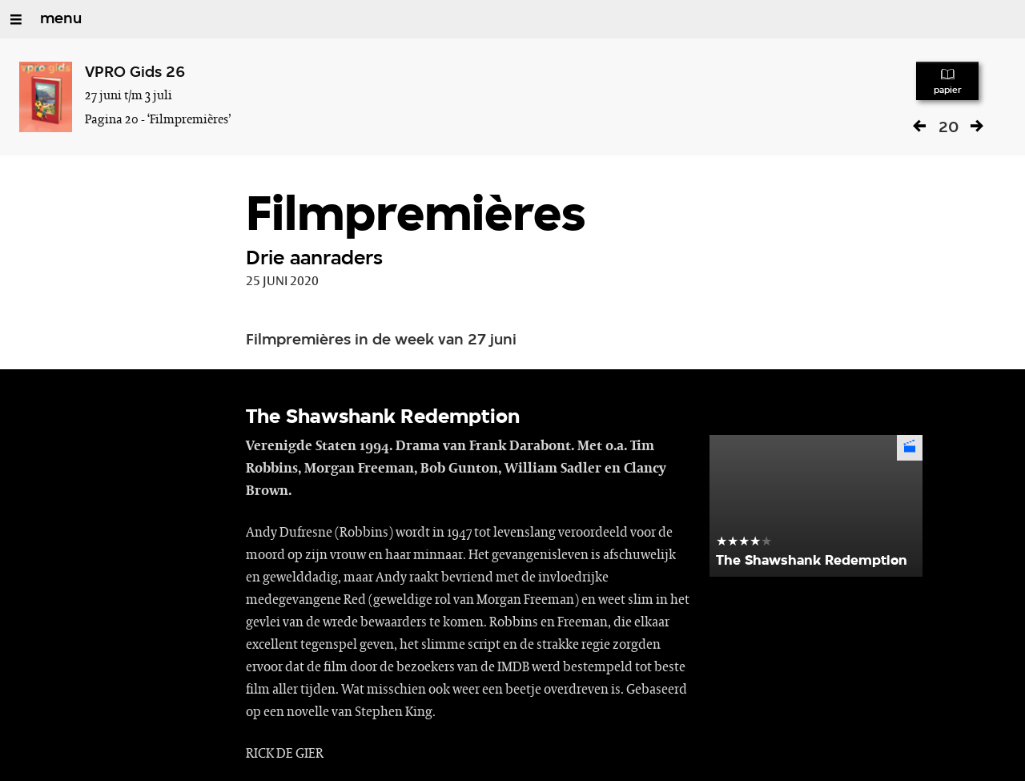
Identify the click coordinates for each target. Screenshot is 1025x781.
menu (61, 19)
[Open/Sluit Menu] (16, 19)
